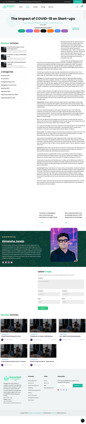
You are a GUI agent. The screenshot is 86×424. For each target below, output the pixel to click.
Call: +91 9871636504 (9, 1)
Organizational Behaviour (34, 390)
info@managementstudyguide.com (13, 402)
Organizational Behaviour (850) (9, 94)
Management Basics (33, 397)
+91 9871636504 (8, 401)
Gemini (57, 31)
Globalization (38, 23)
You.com (64, 31)
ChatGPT (21, 31)
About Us (50, 7)
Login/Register (67, 1)
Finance (30, 392)
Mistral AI (50, 31)
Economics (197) (5, 75)
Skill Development (32, 380)
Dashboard (78, 1)
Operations (31, 23)
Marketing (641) (5, 88)
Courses (35, 7)
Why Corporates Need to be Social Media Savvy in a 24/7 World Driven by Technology (74, 218)
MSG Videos (31, 400)
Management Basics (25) (8, 82)
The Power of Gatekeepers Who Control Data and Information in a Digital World (48, 218)
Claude (37, 31)
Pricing (43, 7)
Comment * (41, 278)
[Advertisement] (48, 50)
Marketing (30, 388)
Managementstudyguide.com (35, 413)
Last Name (64, 291)
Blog (45, 385)
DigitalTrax (53, 413)
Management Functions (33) (8, 85)
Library (28, 7)
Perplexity (29, 31)
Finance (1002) (5, 78)
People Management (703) (8, 98)
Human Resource (32, 395)
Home (21, 7)
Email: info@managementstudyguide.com (30, 1)
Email (39, 298)
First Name (40, 291)
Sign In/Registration (49, 388)
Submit (43, 308)
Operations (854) (5, 91)
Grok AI (43, 31)
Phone (63, 298)
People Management (33, 385)
